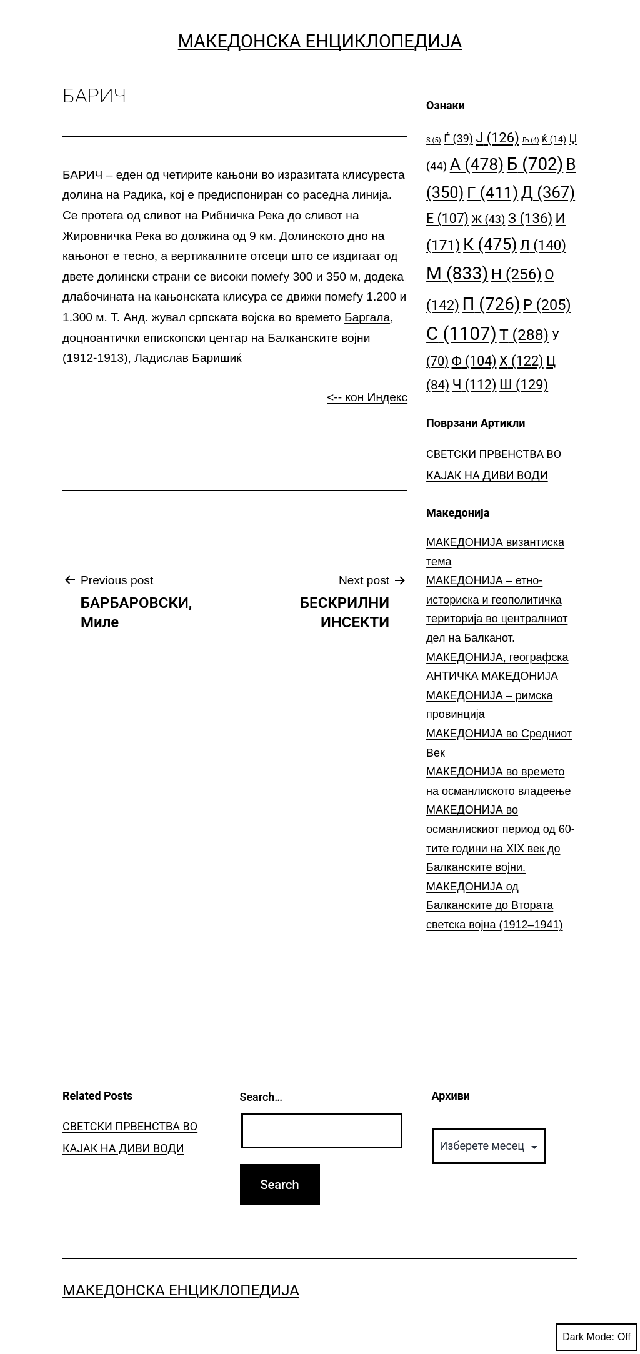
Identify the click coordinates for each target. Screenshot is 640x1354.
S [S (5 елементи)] (433, 140)
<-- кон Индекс (367, 397)
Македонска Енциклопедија (320, 41)
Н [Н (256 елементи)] (516, 274)
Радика (143, 194)
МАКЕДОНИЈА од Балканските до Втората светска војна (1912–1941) (494, 905)
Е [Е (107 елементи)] (447, 218)
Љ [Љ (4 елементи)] (530, 140)
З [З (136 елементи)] (530, 218)
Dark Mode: (596, 1337)
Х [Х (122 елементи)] (521, 361)
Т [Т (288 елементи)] (524, 335)
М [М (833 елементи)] (457, 273)
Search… (261, 1096)
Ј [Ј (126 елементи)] (497, 138)
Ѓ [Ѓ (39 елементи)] (458, 138)
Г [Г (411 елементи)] (492, 192)
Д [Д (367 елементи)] (548, 192)
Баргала (367, 317)
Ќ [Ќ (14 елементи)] (554, 139)
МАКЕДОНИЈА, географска (497, 657)
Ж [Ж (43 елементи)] (488, 219)
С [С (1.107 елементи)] (461, 333)
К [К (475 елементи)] (490, 244)
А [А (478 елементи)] (477, 164)
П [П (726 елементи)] (491, 304)
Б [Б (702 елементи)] (535, 164)
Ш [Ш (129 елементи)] (523, 384)
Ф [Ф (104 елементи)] (474, 361)
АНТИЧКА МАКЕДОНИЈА (492, 676)
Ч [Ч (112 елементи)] (474, 384)
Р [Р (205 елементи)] (547, 305)
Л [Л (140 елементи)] (543, 245)
